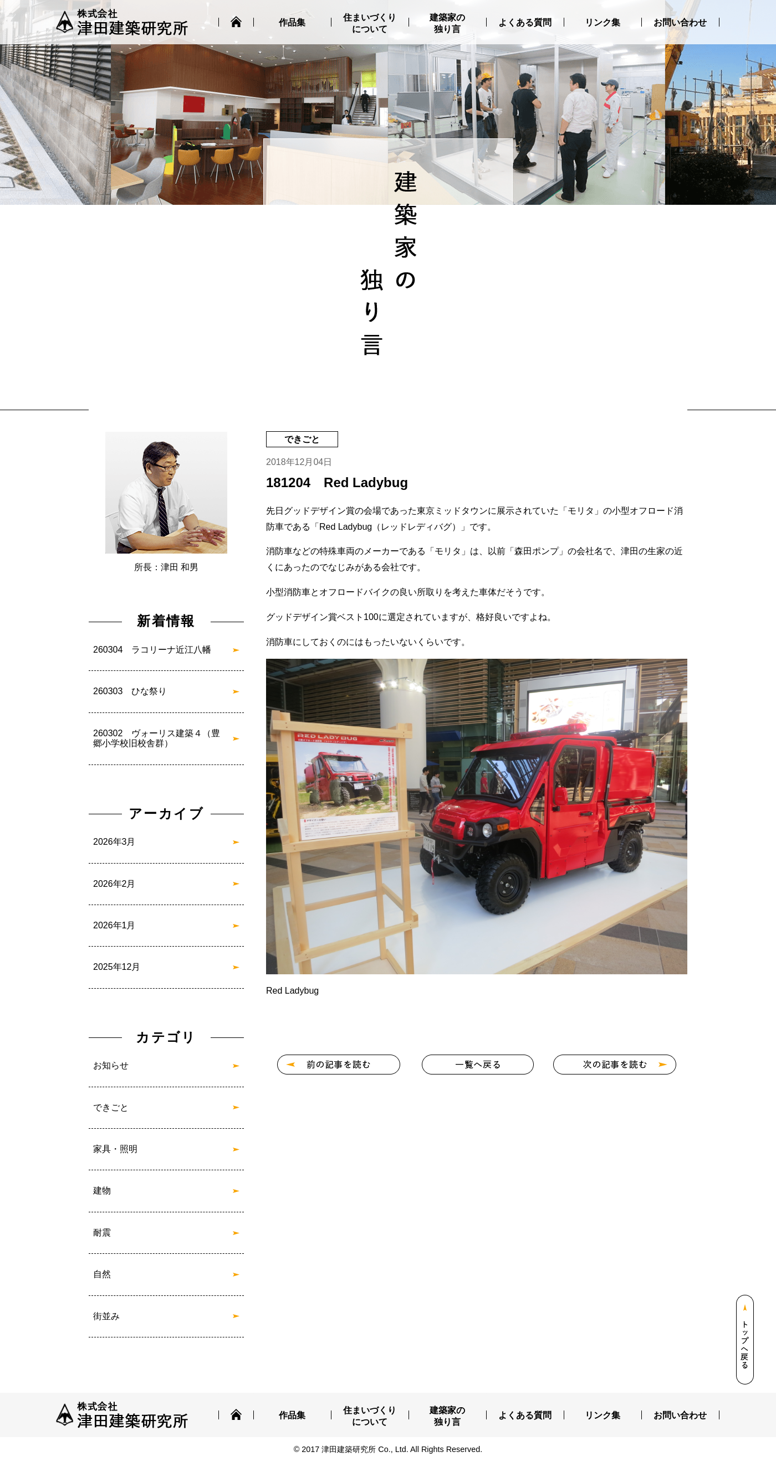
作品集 (292, 22)
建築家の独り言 (447, 23)
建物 (102, 1190)
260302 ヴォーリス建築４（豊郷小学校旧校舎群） (156, 738)
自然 (102, 1274)
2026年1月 (114, 925)
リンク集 (602, 22)
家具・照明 (115, 1149)
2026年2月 (114, 883)
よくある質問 (525, 22)
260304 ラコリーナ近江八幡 (152, 649)
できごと (111, 1107)
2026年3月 (114, 841)
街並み (106, 1316)
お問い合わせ (680, 22)
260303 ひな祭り (130, 691)
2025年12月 (116, 967)
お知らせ (111, 1065)
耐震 (102, 1232)
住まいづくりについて (369, 23)
